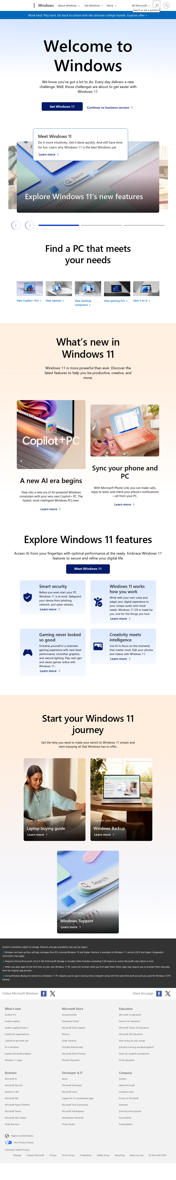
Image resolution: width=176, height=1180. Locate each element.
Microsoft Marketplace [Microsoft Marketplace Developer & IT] (73, 1115)
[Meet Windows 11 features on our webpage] (88, 569)
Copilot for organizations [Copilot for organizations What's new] (17, 1038)
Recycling (119, 1159)
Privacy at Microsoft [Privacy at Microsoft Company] (128, 1102)
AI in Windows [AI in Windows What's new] (12, 1051)
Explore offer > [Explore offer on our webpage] (137, 15)
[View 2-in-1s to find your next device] (146, 293)
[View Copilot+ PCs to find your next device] (29, 293)
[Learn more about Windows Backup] (106, 839)
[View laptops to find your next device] (58, 293)
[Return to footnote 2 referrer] (3, 965)
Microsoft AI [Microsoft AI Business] (11, 1082)
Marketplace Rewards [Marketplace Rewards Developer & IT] (72, 1121)
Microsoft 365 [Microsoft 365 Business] (11, 1102)
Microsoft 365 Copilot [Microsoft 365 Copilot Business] (15, 1121)
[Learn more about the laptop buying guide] (39, 839)
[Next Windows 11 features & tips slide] (29, 225)
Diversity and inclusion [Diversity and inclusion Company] (130, 1115)
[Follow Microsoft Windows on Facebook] (43, 997)
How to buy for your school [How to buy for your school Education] (132, 1044)
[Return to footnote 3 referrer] (3, 971)
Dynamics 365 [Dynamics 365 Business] (12, 1095)
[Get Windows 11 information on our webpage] (62, 106)
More (110, 5)
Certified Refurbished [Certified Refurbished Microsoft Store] (72, 1051)
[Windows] (45, 5)
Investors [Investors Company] (123, 1108)
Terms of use (68, 1159)
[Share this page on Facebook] (159, 997)
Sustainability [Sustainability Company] (125, 1128)
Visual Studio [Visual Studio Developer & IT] (68, 1128)
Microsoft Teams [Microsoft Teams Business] (13, 1115)
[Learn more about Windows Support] (73, 932)
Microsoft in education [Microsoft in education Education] (130, 1018)
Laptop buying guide (46, 832)
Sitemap (17, 1159)
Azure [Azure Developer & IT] (65, 1082)
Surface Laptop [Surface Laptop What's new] (12, 1025)
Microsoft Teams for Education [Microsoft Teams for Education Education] (134, 1031)
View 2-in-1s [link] (140, 300)
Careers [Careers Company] (123, 1082)
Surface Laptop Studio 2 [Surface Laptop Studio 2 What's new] (16, 1031)
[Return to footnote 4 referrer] (3, 980)
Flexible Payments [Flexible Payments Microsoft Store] (71, 1064)
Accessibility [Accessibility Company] (125, 1121)
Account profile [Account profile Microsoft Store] (69, 1018)
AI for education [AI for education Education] (127, 1064)
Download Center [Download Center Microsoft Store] (70, 1025)
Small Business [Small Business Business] (12, 1128)
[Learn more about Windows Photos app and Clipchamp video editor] (122, 673)
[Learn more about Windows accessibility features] (122, 621)
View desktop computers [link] (83, 302)
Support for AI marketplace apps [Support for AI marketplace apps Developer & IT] (77, 1102)
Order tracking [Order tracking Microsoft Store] (69, 1044)
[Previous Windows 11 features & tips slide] (16, 225)
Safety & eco (103, 1159)
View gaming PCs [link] (114, 300)
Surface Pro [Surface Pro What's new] (10, 1018)
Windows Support (76, 924)
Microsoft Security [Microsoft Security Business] (14, 1089)
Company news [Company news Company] (126, 1095)
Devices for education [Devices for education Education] (129, 1025)
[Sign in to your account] (166, 5)
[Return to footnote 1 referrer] (3, 956)
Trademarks (85, 1159)
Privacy (53, 1159)
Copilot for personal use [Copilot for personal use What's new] (16, 1044)
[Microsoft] (19, 5)
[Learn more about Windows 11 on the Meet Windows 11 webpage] (51, 154)
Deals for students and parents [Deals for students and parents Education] (134, 1057)
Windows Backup (109, 832)
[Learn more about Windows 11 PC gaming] (52, 673)
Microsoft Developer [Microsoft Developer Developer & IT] (72, 1089)
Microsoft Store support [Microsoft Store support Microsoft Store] (73, 1031)
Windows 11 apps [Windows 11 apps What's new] (13, 1064)
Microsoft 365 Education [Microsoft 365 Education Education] (131, 1038)
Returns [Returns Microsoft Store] (66, 1038)
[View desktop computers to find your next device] (88, 295)
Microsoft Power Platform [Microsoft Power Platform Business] (17, 1108)
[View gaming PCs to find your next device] (117, 293)
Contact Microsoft (35, 1159)
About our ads (136, 1159)
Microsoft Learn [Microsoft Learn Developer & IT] (69, 1095)
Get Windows (92, 5)
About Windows (67, 5)
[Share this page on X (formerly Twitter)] (168, 997)
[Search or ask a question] (156, 5)
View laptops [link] (53, 300)
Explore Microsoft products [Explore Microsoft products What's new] (18, 1057)
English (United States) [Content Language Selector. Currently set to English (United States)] (22, 1139)
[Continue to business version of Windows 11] (110, 107)
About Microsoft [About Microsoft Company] (127, 1089)
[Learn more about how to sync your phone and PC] (124, 503)
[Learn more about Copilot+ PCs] (50, 507)
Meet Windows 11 (54, 136)
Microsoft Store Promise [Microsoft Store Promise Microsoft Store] (74, 1057)
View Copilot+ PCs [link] (28, 300)
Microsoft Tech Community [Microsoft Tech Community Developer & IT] (75, 1108)
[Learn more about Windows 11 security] (52, 621)
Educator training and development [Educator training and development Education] (136, 1051)
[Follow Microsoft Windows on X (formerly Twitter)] (52, 997)
